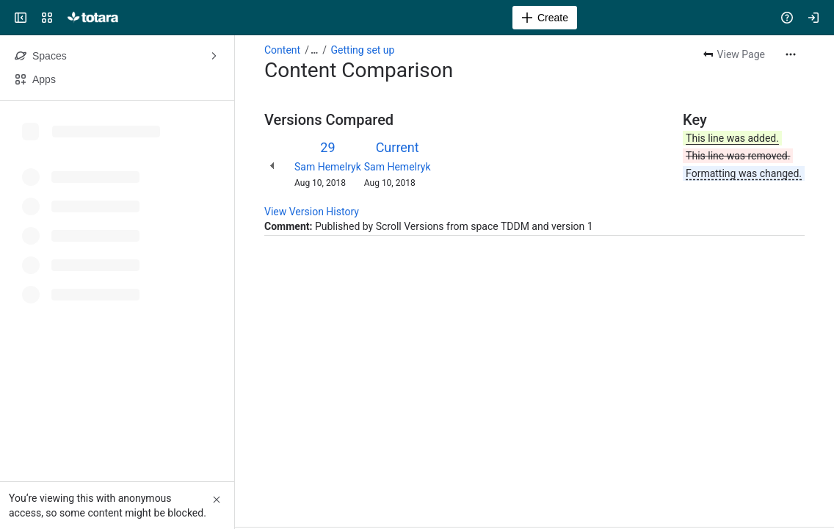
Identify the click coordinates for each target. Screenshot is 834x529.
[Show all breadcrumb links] (314, 50)
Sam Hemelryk (327, 167)
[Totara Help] (93, 17)
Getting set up (363, 50)
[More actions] (791, 54)
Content (282, 50)
